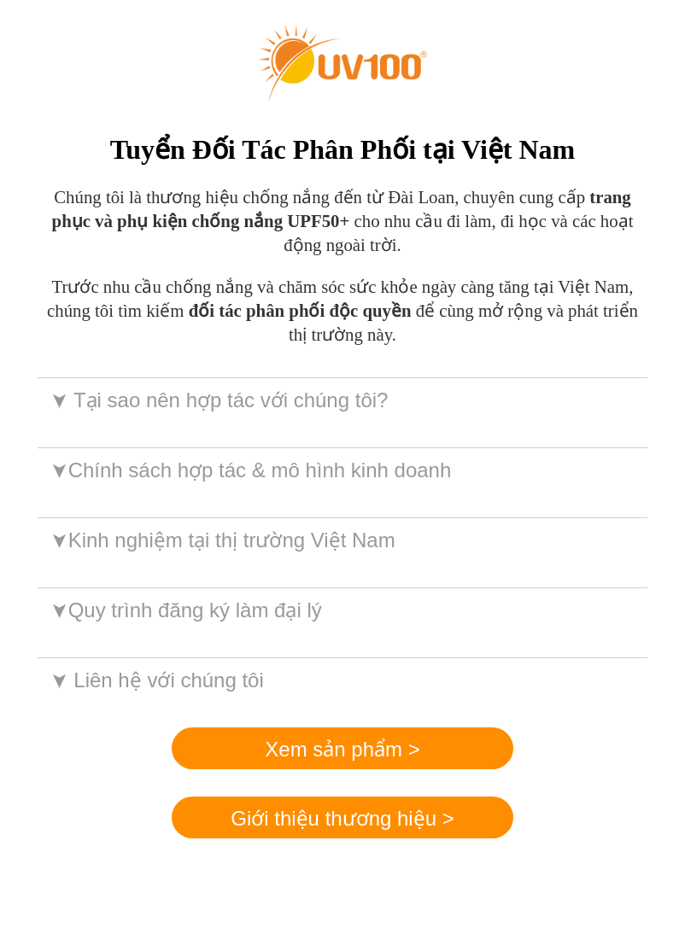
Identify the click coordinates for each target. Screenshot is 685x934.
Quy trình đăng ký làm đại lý (185, 610)
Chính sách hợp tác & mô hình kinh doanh (250, 470)
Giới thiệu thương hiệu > (342, 818)
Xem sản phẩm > (342, 749)
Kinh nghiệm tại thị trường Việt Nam (221, 540)
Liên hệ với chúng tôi (156, 680)
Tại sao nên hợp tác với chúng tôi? (218, 400)
